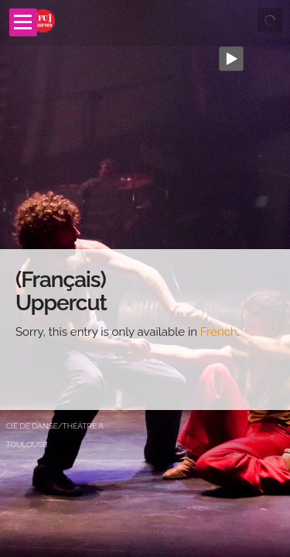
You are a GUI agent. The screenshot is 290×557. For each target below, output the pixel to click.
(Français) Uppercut (61, 291)
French (218, 332)
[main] (145, 330)
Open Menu (23, 22)
